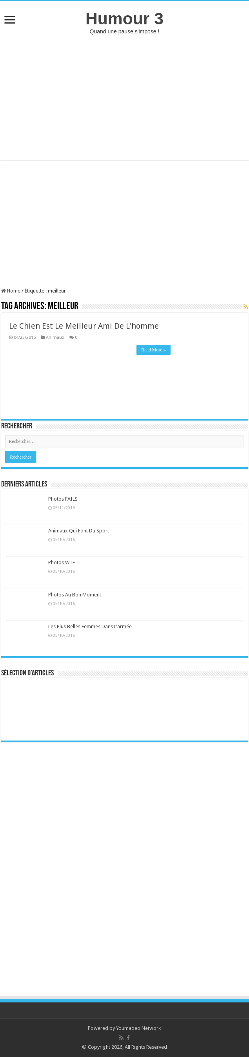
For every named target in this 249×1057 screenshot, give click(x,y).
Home (10, 291)
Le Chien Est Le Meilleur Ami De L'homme (84, 326)
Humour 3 (124, 18)
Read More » (153, 350)
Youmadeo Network (138, 1028)
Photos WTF (61, 562)
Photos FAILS (63, 499)
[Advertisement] (124, 97)
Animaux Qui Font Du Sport (78, 531)
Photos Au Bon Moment (74, 595)
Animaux (55, 337)
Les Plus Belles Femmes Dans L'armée (90, 626)
